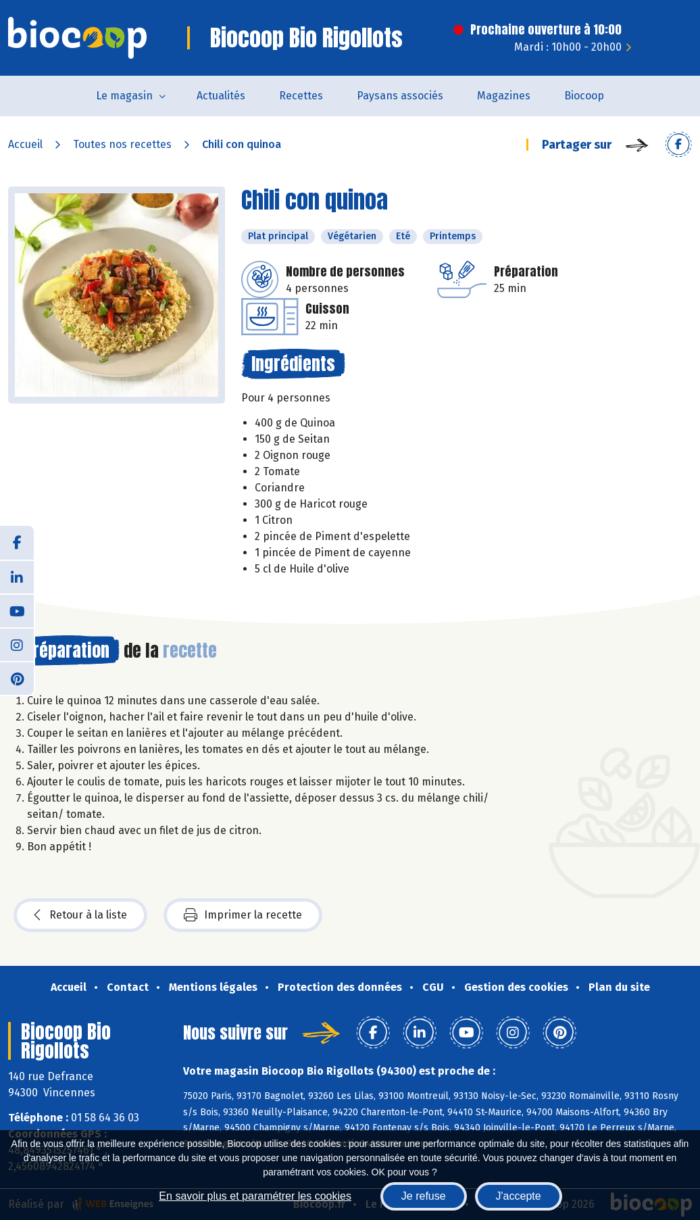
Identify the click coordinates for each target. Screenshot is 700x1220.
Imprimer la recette (243, 915)
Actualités (221, 95)
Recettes (301, 95)
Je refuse (423, 1196)
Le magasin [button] (124, 95)
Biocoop (584, 95)
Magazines (503, 95)
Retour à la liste (80, 915)
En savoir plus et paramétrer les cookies (255, 1196)
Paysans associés (400, 95)
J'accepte (518, 1196)
